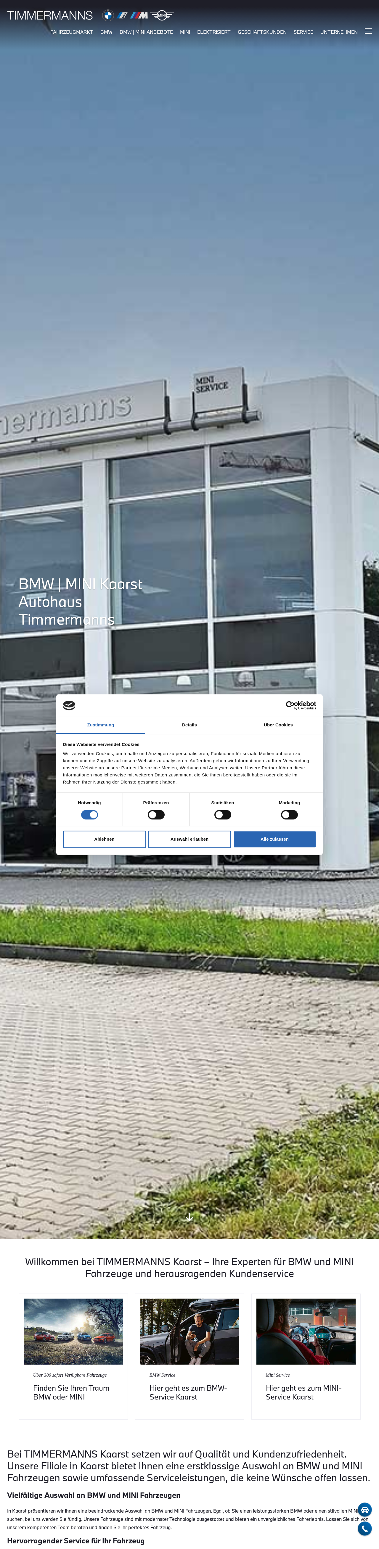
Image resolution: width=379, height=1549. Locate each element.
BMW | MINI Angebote (146, 32)
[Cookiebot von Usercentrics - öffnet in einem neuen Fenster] (290, 705)
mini (185, 32)
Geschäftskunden (262, 32)
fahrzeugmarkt (71, 32)
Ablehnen (104, 839)
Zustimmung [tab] (100, 725)
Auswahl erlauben (189, 839)
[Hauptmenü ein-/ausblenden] (368, 31)
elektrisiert (214, 32)
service (303, 32)
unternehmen (339, 32)
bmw (106, 32)
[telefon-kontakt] (365, 1528)
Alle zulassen (275, 839)
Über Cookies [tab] (278, 725)
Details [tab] (189, 725)
